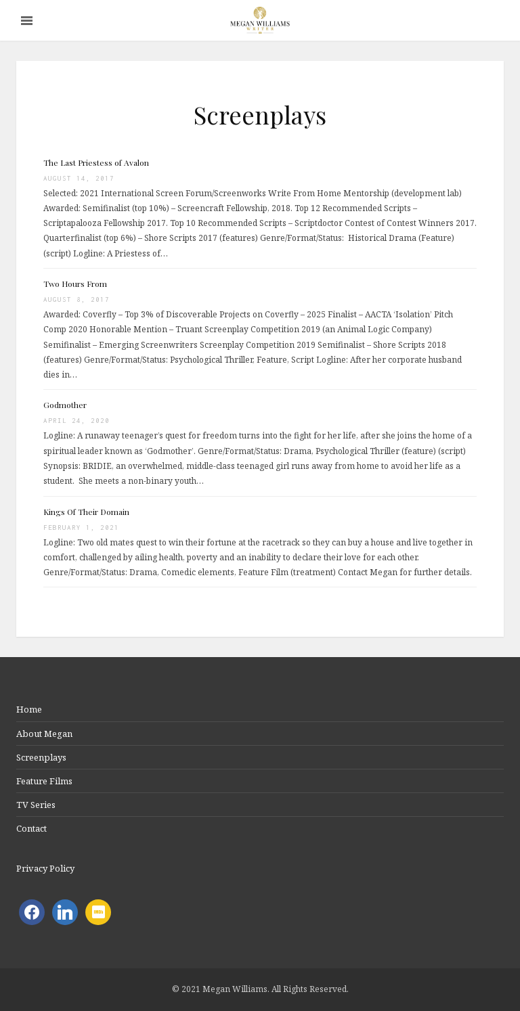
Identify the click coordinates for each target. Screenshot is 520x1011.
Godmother (65, 404)
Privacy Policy (45, 868)
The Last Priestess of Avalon (96, 162)
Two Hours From (75, 283)
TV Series (36, 805)
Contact (31, 828)
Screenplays (41, 757)
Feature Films (44, 781)
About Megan (44, 733)
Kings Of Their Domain (86, 511)
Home (29, 709)
